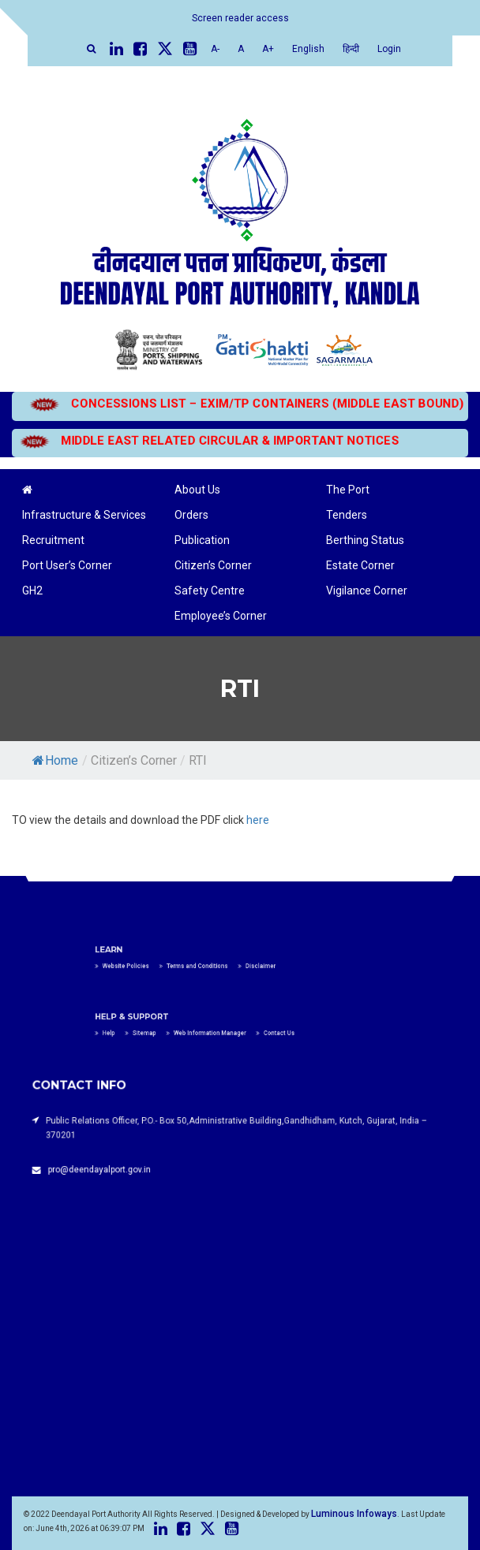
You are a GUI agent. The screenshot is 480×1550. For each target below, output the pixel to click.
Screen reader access (240, 18)
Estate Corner (360, 565)
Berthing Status (365, 540)
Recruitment (53, 540)
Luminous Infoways (354, 1513)
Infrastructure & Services (84, 515)
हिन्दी (351, 48)
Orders (191, 515)
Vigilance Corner (366, 590)
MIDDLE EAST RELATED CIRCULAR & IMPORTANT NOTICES (214, 441)
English (308, 48)
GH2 (32, 590)
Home (55, 760)
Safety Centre (209, 590)
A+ (268, 48)
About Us (197, 489)
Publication (202, 540)
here (257, 820)
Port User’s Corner (67, 565)
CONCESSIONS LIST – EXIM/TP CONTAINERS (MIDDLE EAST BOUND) (237, 404)
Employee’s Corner (220, 615)
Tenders (346, 515)
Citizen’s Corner (213, 565)
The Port (347, 489)
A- (215, 48)
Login (389, 48)
